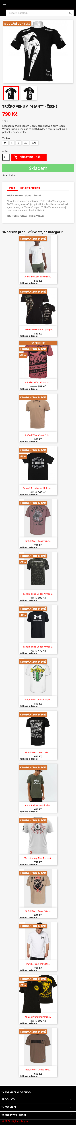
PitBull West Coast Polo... (38, 435)
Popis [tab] (12, 187)
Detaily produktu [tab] (30, 187)
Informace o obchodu (17, 1092)
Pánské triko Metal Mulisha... (38, 488)
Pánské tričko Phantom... (38, 382)
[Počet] (6, 157)
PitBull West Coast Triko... (38, 540)
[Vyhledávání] (40, 13)
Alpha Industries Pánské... (38, 276)
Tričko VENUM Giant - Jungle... (38, 329)
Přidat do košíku (28, 157)
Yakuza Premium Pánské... (38, 1016)
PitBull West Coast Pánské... (38, 699)
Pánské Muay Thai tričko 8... (38, 858)
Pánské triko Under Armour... (38, 593)
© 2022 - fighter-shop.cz (15, 1121)
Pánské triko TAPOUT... (38, 963)
